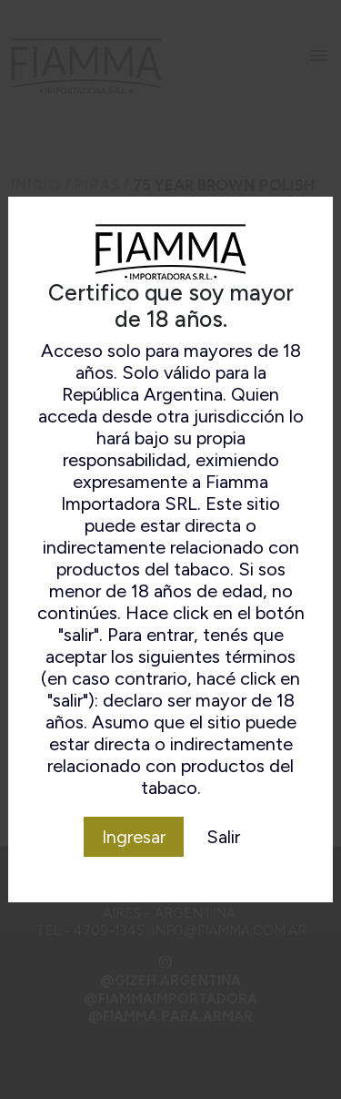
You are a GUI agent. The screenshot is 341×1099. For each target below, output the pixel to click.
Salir (223, 837)
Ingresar (133, 837)
